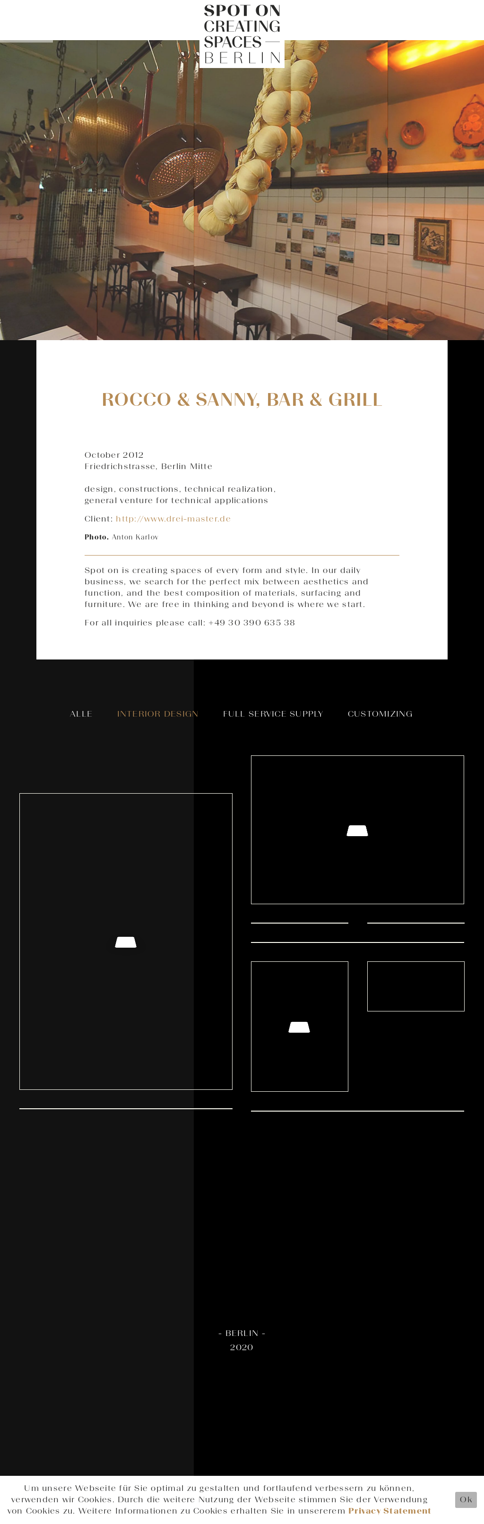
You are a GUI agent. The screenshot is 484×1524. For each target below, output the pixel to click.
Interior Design (158, 714)
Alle (81, 714)
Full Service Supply (273, 714)
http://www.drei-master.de (173, 519)
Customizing (380, 714)
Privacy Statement (390, 1511)
